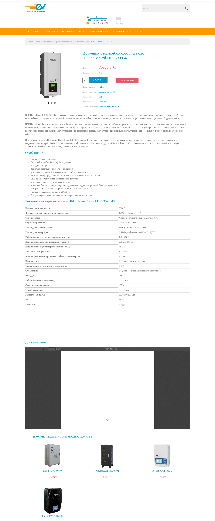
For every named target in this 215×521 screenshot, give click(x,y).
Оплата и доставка (73, 31)
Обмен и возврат (122, 31)
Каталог (38, 31)
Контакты (52, 31)
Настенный (103, 102)
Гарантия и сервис (98, 31)
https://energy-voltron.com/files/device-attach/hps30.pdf (107, 388)
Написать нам (99, 20)
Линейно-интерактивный (109, 107)
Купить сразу (127, 81)
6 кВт (101, 97)
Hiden (101, 87)
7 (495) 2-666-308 (99, 23)
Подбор (140, 31)
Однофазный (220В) (107, 92)
